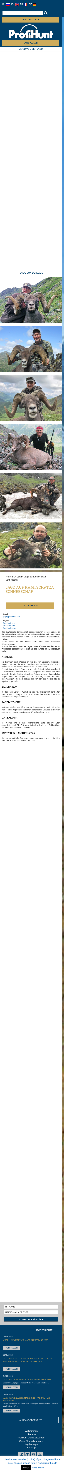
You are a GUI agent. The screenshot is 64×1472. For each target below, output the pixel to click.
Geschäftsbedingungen (31, 1441)
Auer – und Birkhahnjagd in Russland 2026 (25, 1340)
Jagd (19, 576)
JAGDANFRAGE (31, 19)
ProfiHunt (10, 576)
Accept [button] (26, 1468)
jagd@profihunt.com (11, 617)
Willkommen (31, 1431)
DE (32, 4)
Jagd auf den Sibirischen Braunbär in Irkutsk (27, 1379)
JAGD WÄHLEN (31, 43)
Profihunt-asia (9, 626)
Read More (38, 1467)
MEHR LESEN (11, 1348)
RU (6, 4)
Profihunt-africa (9, 628)
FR (23, 4)
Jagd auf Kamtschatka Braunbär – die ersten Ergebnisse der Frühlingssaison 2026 (27, 1359)
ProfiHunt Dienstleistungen (31, 1437)
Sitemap (31, 1447)
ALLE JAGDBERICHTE (30, 1420)
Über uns (31, 1434)
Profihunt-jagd (9, 623)
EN (14, 4)
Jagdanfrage (31, 1444)
